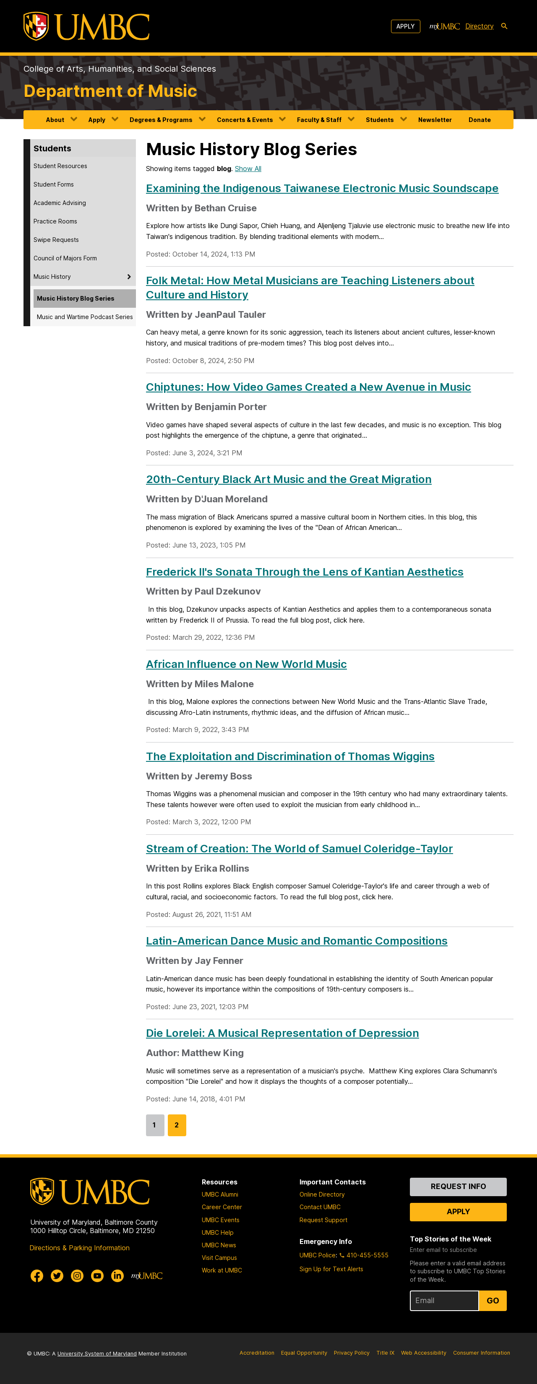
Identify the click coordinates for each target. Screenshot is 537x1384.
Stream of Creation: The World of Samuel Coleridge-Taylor (299, 848)
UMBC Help (218, 1232)
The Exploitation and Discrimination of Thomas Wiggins (290, 756)
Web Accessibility (423, 1353)
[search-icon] (504, 26)
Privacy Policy (352, 1353)
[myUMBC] (444, 26)
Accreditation (257, 1353)
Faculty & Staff (319, 119)
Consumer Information (481, 1353)
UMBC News (219, 1245)
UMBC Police (318, 1255)
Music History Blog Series (76, 298)
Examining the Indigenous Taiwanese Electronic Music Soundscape (322, 188)
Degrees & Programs (161, 119)
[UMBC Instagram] (77, 1276)
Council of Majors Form (65, 258)
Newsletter (435, 119)
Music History (52, 276)
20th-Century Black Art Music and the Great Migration (289, 479)
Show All (248, 168)
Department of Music (110, 90)
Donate (480, 119)
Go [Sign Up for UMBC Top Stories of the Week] (493, 1301)
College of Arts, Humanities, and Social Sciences (119, 69)
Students (380, 119)
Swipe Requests (56, 239)
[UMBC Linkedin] (117, 1276)
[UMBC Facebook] (37, 1276)
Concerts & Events (245, 119)
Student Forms (54, 184)
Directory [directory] (479, 26)
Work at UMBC (222, 1270)
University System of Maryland (97, 1353)
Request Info (458, 1186)
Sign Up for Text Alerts (331, 1268)
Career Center (222, 1206)
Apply (405, 26)
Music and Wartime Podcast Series (85, 316)
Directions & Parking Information (79, 1248)
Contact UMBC (320, 1206)
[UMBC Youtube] (97, 1276)
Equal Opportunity (304, 1353)
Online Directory (322, 1194)
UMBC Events (221, 1219)
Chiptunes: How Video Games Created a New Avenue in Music (308, 386)
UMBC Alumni (220, 1194)
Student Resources (60, 165)
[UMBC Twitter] (57, 1276)
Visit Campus (219, 1257)
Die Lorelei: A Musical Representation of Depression (282, 1032)
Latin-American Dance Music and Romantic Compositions (297, 940)
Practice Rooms (55, 221)
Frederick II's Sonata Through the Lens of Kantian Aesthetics (305, 571)
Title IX (385, 1353)
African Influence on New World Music (246, 663)
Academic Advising (60, 202)
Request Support (323, 1219)
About (55, 119)
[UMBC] (86, 26)
